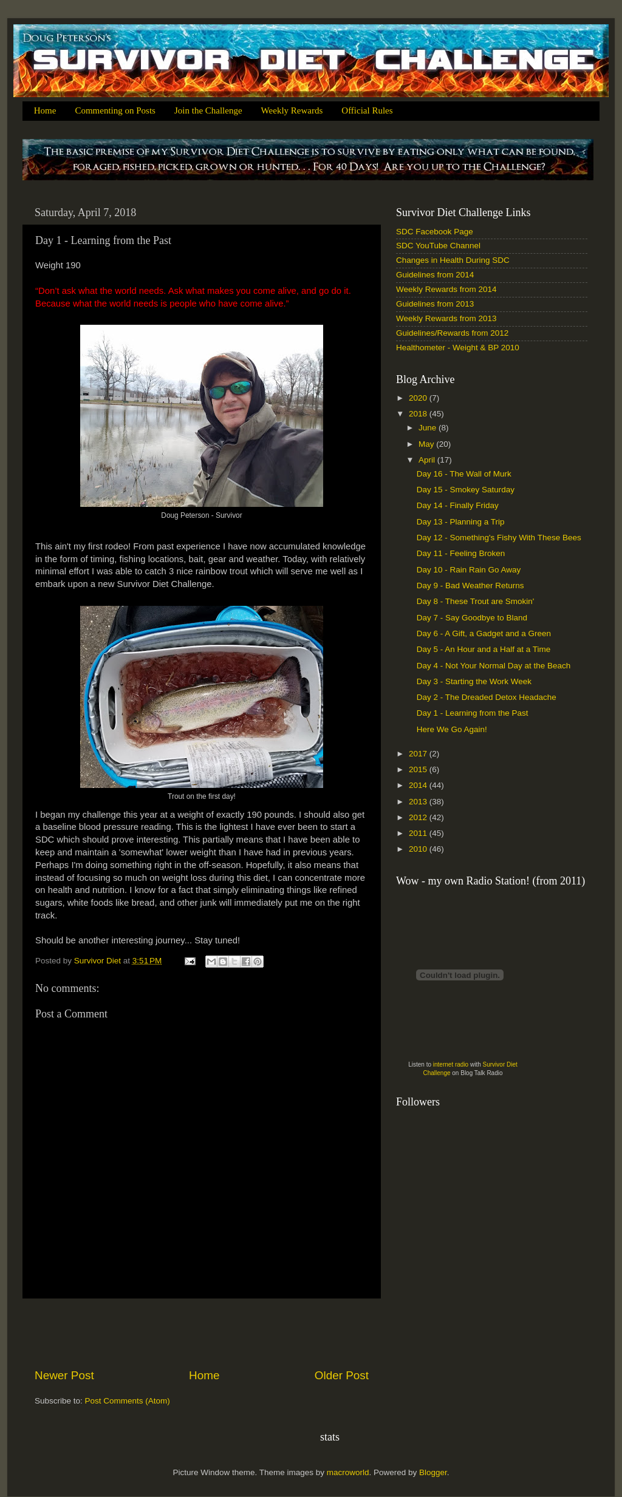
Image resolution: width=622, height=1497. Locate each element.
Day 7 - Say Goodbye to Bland (472, 617)
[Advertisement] (202, 1333)
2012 (419, 817)
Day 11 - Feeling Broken (461, 553)
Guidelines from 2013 (435, 303)
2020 (419, 397)
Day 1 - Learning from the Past (472, 713)
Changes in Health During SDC (453, 260)
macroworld (348, 1472)
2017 (419, 753)
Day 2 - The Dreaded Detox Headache (486, 697)
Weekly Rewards (292, 110)
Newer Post (64, 1375)
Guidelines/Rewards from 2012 (452, 333)
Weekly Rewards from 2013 (446, 318)
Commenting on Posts (115, 110)
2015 (419, 769)
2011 (419, 833)
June (429, 427)
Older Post (342, 1375)
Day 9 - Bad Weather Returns (470, 585)
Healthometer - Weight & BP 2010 (457, 347)
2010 (419, 849)
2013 (419, 801)
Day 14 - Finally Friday (458, 505)
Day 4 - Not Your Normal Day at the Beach (494, 665)
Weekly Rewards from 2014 (446, 289)
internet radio (450, 1064)
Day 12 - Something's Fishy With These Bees (499, 537)
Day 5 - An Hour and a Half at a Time (484, 649)
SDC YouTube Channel (438, 245)
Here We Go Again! (452, 729)
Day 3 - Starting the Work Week (474, 681)
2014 (419, 785)
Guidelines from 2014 (435, 274)
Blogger (433, 1472)
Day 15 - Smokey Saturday (465, 489)
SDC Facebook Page (434, 231)
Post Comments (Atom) (127, 1400)
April (428, 459)
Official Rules (366, 110)
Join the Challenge (208, 110)
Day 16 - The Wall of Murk (464, 473)
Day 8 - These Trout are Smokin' (476, 601)
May (427, 444)
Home (45, 110)
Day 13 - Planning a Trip (461, 521)
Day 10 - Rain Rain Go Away (469, 569)
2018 (419, 413)
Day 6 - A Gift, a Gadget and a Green (484, 633)
